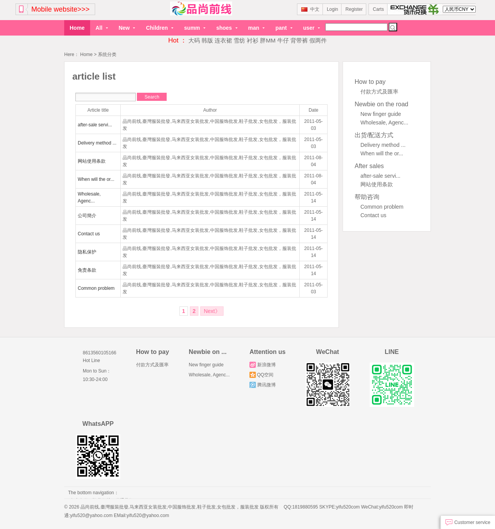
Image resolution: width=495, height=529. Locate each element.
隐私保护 (87, 251)
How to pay (370, 81)
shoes (226, 28)
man (256, 28)
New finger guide (380, 114)
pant (283, 28)
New (127, 28)
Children (159, 28)
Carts (378, 9)
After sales (369, 165)
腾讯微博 (262, 384)
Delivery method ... (383, 144)
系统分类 (107, 54)
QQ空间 (261, 374)
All (102, 28)
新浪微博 (262, 364)
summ (194, 28)
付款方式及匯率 (379, 91)
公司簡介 (87, 215)
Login (332, 9)
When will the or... (381, 153)
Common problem (381, 206)
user (311, 28)
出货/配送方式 (374, 134)
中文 (310, 9)
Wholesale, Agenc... (384, 122)
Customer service (468, 522)
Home (77, 28)
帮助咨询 (367, 196)
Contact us (373, 215)
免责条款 (87, 269)
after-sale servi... (380, 175)
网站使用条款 (376, 184)
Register (354, 9)
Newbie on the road (381, 103)
